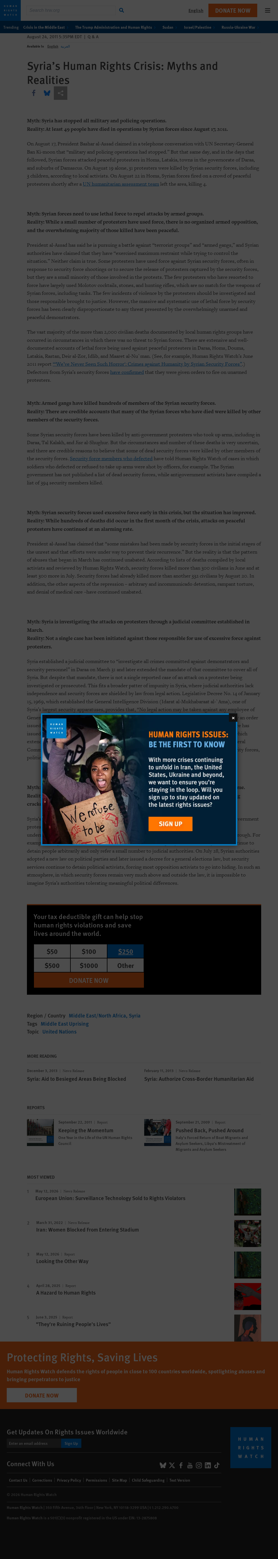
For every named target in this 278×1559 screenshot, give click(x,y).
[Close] (233, 717)
